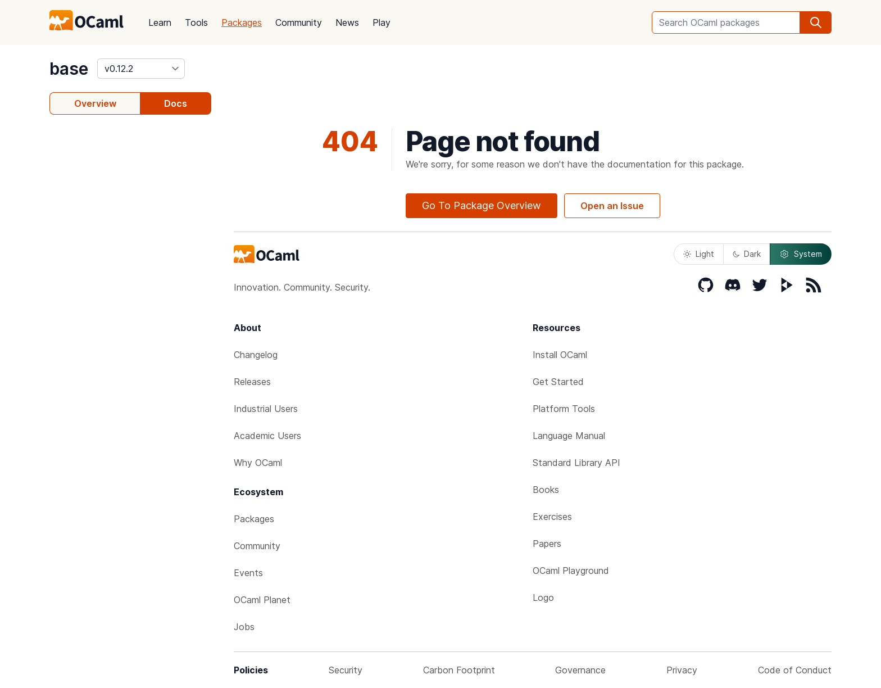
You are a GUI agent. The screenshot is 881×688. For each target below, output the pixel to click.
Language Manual (569, 435)
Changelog (256, 354)
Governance (580, 670)
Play (381, 22)
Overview (95, 103)
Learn (159, 22)
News (347, 22)
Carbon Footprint (459, 670)
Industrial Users (266, 408)
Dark (747, 254)
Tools (196, 22)
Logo (543, 597)
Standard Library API (576, 462)
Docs (175, 103)
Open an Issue (612, 205)
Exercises (552, 516)
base (68, 68)
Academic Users (267, 435)
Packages (241, 22)
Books (546, 489)
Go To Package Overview (481, 205)
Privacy (681, 670)
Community (298, 22)
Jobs (244, 626)
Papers (547, 543)
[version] (141, 68)
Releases (252, 381)
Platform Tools (564, 408)
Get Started (558, 381)
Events (248, 572)
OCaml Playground (571, 570)
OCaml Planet (262, 599)
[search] (816, 22)
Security (345, 670)
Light (698, 254)
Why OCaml (258, 462)
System (800, 254)
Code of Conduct (795, 670)
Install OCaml (560, 354)
